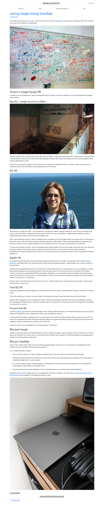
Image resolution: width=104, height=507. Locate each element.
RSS (84, 9)
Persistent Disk (19, 311)
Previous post (15, 500)
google (42, 496)
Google (32, 21)
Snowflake (58, 21)
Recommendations (62, 9)
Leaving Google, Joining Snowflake (31, 13)
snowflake (54, 496)
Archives (21, 9)
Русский (91, 3)
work (62, 496)
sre (59, 496)
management (48, 496)
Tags (40, 9)
